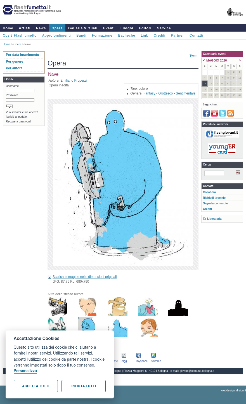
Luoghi (126, 28)
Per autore (14, 68)
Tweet (194, 56)
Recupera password (18, 121)
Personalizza (25, 370)
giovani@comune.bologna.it (197, 370)
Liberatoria (214, 218)
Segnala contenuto (215, 203)
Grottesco (165, 93)
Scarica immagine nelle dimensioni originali (85, 277)
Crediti (159, 35)
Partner (177, 35)
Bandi (81, 35)
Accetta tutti (35, 386)
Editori (145, 28)
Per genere (14, 61)
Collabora (209, 192)
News (41, 28)
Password (12, 95)
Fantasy (149, 93)
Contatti (196, 35)
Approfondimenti (56, 35)
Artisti (24, 28)
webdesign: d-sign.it (233, 390)
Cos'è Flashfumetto (20, 35)
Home (8, 28)
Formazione (102, 35)
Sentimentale (185, 93)
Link (144, 35)
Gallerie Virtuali (83, 28)
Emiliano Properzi (73, 80)
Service (164, 28)
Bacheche (126, 35)
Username (12, 86)
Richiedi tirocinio (214, 197)
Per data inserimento (22, 55)
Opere (57, 28)
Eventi (109, 28)
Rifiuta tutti (84, 386)
